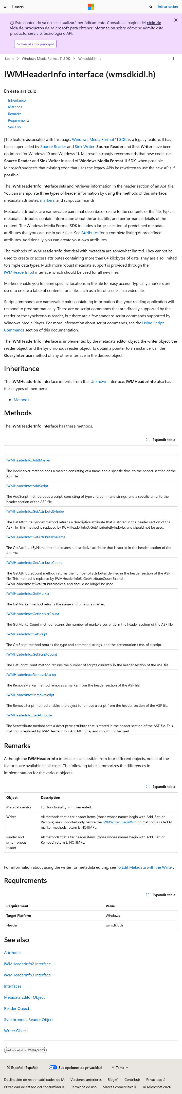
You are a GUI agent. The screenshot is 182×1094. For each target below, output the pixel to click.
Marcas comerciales (118, 1086)
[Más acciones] (173, 59)
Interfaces (12, 986)
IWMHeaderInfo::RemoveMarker (31, 674)
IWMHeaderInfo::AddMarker (28, 460)
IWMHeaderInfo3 (19, 272)
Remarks (14, 113)
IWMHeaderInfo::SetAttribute (29, 715)
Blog (111, 1079)
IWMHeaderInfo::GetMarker (27, 593)
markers (47, 200)
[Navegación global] (5, 6)
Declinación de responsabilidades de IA (34, 1079)
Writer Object (16, 1030)
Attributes (90, 232)
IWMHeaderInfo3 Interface (27, 974)
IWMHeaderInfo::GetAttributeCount (34, 562)
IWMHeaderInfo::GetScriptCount (31, 654)
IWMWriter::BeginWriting (122, 822)
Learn (9, 58)
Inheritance (17, 100)
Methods (15, 106)
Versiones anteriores (86, 1079)
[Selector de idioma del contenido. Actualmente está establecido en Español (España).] (22, 1068)
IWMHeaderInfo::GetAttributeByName (35, 536)
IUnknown (98, 381)
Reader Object (16, 1008)
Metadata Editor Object (24, 997)
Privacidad (154, 1079)
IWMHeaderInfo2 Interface (27, 963)
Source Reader (53, 146)
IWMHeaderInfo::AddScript (27, 485)
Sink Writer (85, 146)
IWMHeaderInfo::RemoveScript (30, 694)
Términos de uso (84, 1086)
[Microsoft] (91, 7)
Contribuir (132, 1079)
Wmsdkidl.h (87, 58)
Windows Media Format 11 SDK (46, 58)
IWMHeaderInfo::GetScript (26, 634)
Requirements (18, 120)
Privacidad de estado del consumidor (32, 1086)
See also (14, 126)
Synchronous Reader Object (28, 1019)
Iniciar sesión (168, 6)
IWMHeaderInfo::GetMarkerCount (32, 613)
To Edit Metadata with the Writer (145, 867)
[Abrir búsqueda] (151, 6)
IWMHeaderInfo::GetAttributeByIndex (35, 511)
